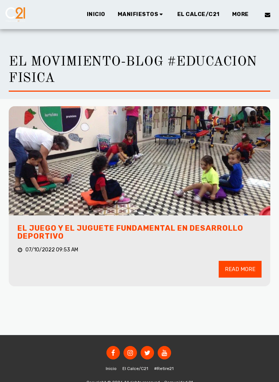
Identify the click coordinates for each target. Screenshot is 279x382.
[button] (141, 14)
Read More (240, 269)
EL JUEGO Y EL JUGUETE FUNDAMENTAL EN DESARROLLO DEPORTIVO (130, 232)
